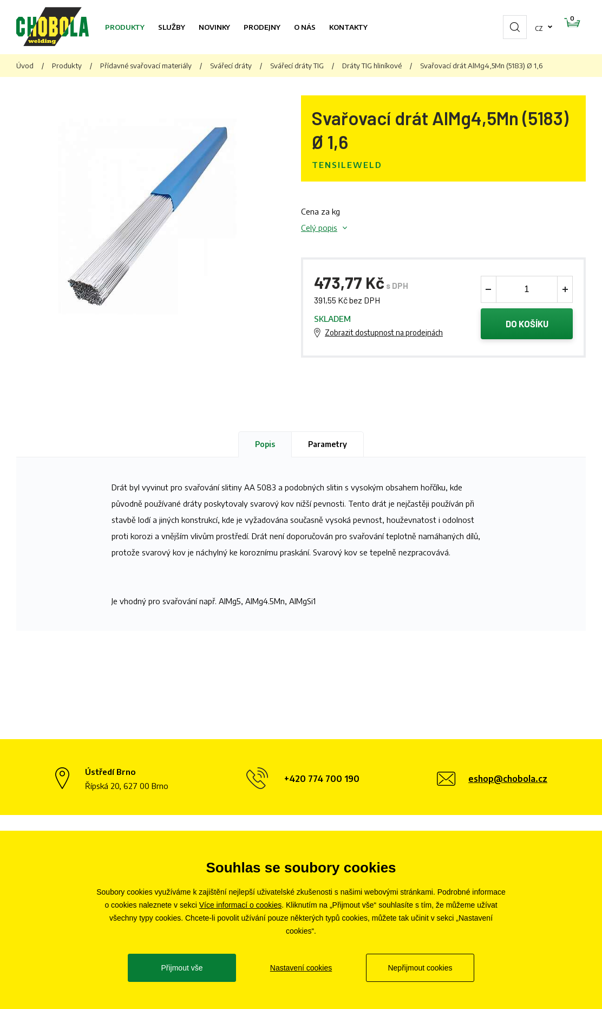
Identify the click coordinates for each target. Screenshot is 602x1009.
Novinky (214, 27)
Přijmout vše (181, 967)
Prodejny (262, 27)
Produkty (125, 27)
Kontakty (348, 27)
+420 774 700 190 (321, 780)
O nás (305, 27)
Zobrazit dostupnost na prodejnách (384, 333)
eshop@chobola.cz (507, 780)
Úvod (25, 65)
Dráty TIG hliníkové (372, 65)
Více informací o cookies (240, 905)
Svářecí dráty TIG (297, 65)
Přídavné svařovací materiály (146, 65)
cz (504, 27)
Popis (265, 445)
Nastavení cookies (301, 967)
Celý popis (319, 227)
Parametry (327, 445)
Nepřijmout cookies (420, 967)
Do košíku (527, 324)
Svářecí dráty (231, 65)
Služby (171, 27)
